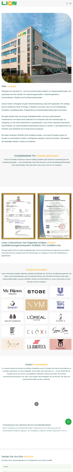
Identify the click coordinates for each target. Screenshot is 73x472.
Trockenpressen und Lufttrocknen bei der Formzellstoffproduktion (27, 425)
